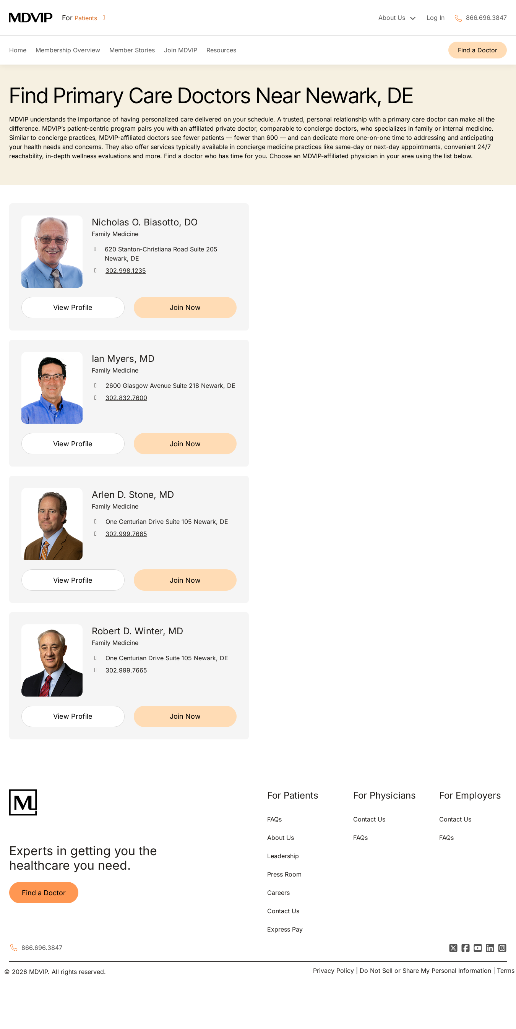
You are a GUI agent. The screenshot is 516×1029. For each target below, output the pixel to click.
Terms (505, 970)
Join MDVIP (180, 50)
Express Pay (285, 929)
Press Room (284, 874)
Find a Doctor (477, 50)
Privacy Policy (333, 970)
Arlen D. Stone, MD (133, 494)
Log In (436, 17)
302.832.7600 (126, 398)
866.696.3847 (486, 17)
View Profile (72, 307)
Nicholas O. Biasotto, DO (145, 222)
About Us (280, 837)
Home (17, 50)
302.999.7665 (126, 534)
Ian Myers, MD (123, 358)
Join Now (185, 307)
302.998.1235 (125, 270)
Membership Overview (68, 50)
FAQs (274, 819)
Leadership (283, 856)
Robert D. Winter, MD (137, 631)
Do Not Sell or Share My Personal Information (425, 970)
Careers (278, 892)
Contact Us (283, 911)
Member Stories (132, 50)
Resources (221, 50)
